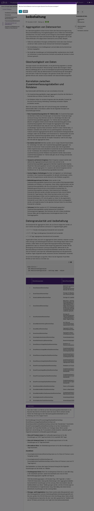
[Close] (76, 3)
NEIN (25, 11)
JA (20, 11)
